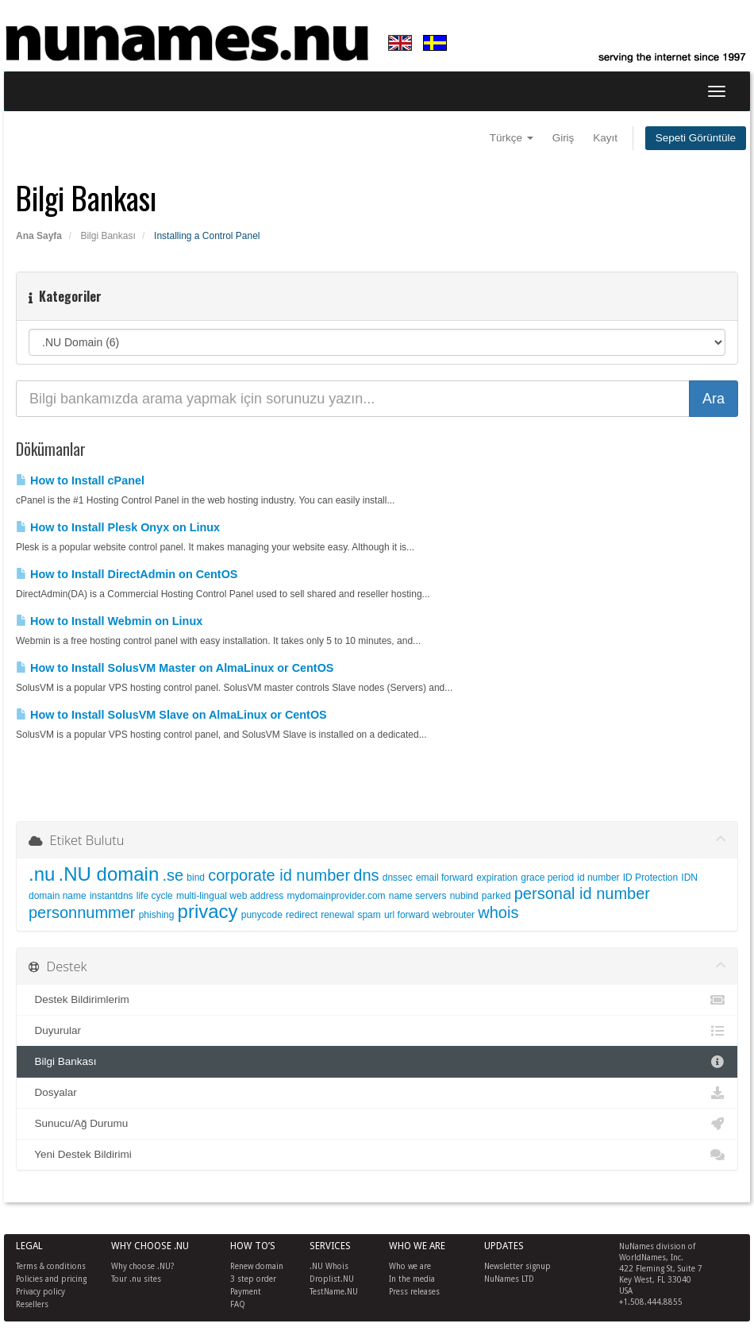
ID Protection (650, 877)
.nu (42, 874)
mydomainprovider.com (336, 895)
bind (196, 877)
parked (496, 895)
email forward (444, 877)
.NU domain (109, 874)
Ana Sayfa (39, 235)
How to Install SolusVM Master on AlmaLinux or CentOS (174, 668)
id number (598, 877)
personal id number (582, 893)
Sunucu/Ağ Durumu (377, 1123)
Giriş (563, 138)
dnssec (398, 877)
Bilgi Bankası (107, 235)
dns (366, 875)
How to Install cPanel (80, 480)
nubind (464, 895)
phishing (157, 914)
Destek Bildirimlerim (377, 999)
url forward (406, 914)
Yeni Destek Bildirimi (377, 1154)
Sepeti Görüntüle (696, 138)
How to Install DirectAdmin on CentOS (126, 574)
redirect (301, 914)
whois (498, 912)
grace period (547, 877)
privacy (208, 911)
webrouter (454, 914)
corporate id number (279, 875)
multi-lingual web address (229, 895)
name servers (418, 895)
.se (172, 875)
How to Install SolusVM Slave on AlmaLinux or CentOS (171, 714)
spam (368, 914)
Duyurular (377, 1030)
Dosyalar (377, 1092)
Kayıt (605, 138)
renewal (337, 914)
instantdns (111, 895)
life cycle (155, 895)
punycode (262, 914)
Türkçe (511, 138)
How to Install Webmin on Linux (109, 621)
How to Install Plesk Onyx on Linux (118, 527)
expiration (496, 877)
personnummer (82, 912)
